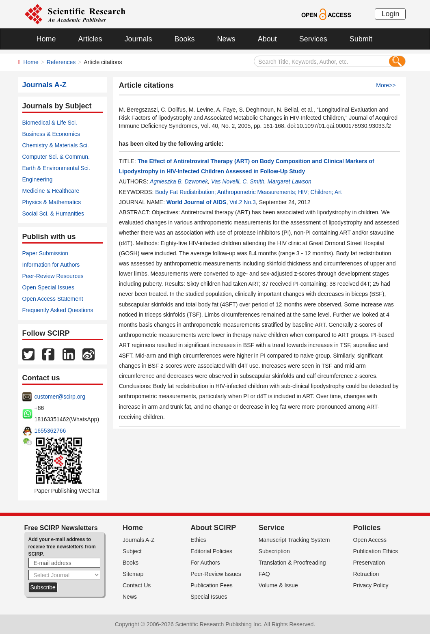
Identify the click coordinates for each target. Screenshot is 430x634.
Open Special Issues (48, 287)
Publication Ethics (375, 551)
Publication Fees (211, 585)
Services (313, 39)
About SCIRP (213, 528)
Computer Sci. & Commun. (56, 156)
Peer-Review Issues (215, 574)
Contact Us (137, 585)
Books (185, 39)
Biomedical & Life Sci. (49, 122)
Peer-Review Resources (53, 276)
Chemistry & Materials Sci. (55, 145)
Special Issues (208, 596)
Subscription (274, 551)
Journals (138, 39)
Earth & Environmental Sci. (56, 168)
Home (46, 39)
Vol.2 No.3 (242, 202)
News (226, 39)
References (61, 62)
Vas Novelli (225, 181)
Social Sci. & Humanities (53, 213)
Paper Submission (45, 253)
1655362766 (50, 430)
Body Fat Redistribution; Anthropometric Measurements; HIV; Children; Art (248, 192)
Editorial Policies (211, 551)
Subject (132, 551)
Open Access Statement (52, 298)
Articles (90, 39)
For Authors (205, 562)
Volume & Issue (278, 585)
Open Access (370, 540)
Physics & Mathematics (51, 202)
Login (390, 14)
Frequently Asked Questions (57, 310)
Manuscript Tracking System (294, 540)
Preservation (369, 562)
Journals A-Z (139, 540)
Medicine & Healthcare (51, 191)
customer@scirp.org (60, 396)
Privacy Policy (370, 585)
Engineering (37, 179)
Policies (366, 528)
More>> (385, 85)
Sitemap (133, 574)
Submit (361, 39)
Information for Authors (51, 264)
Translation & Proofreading (292, 562)
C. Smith (253, 181)
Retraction (366, 574)
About (267, 39)
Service (272, 528)
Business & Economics (51, 134)
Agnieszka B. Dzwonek (179, 181)
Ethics (198, 540)
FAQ (264, 574)
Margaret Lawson (289, 181)
